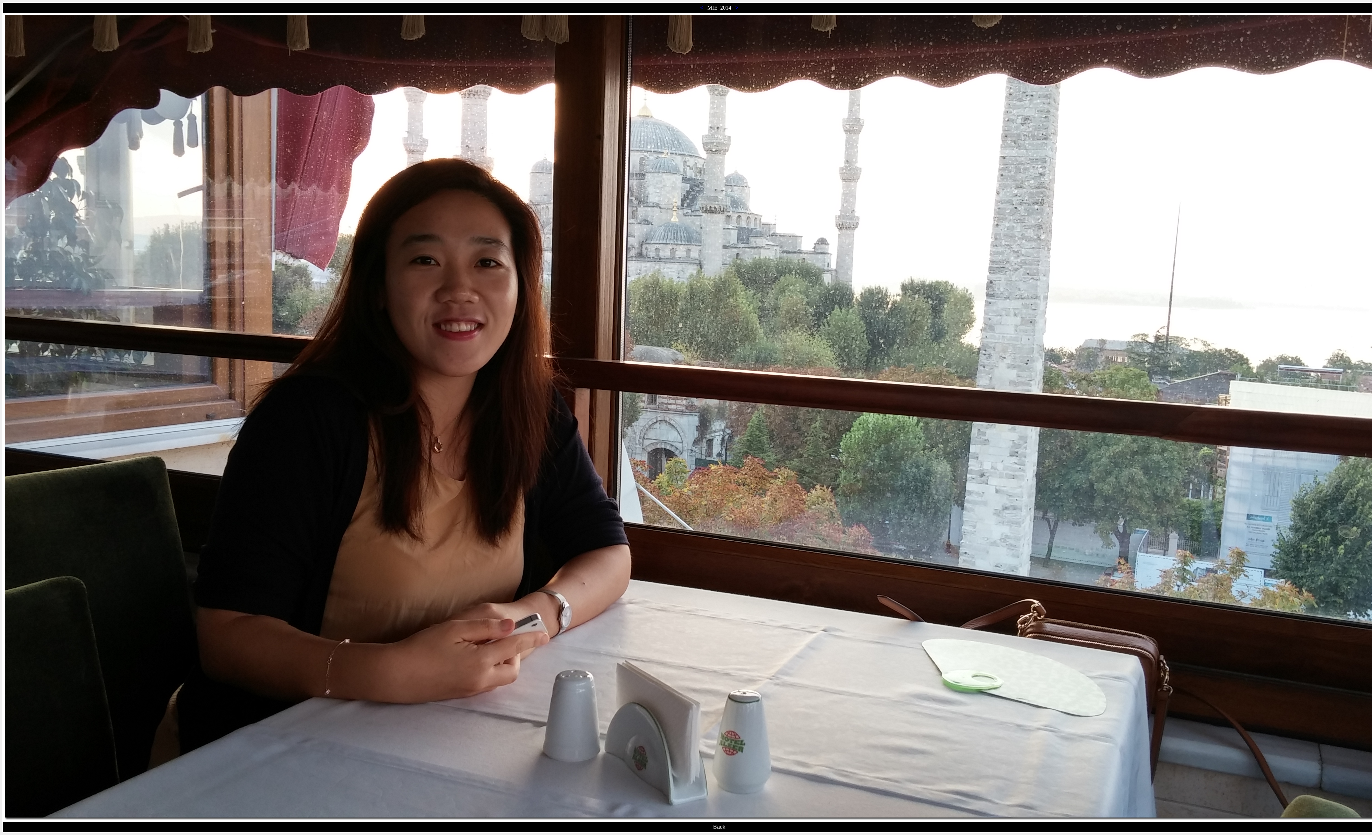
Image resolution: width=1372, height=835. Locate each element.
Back (719, 827)
